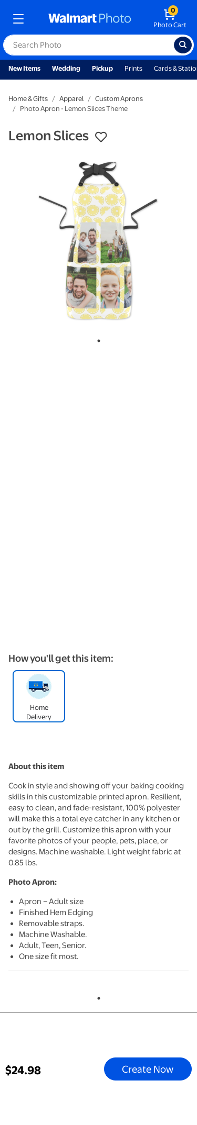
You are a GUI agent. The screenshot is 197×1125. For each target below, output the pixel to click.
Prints (133, 68)
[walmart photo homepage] (90, 19)
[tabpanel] (98, 240)
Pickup (102, 68)
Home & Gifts (28, 99)
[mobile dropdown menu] (18, 19)
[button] (101, 137)
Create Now (147, 1069)
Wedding (66, 68)
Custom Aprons (119, 99)
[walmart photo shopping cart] (170, 19)
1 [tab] (96, 338)
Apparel (71, 99)
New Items (24, 68)
